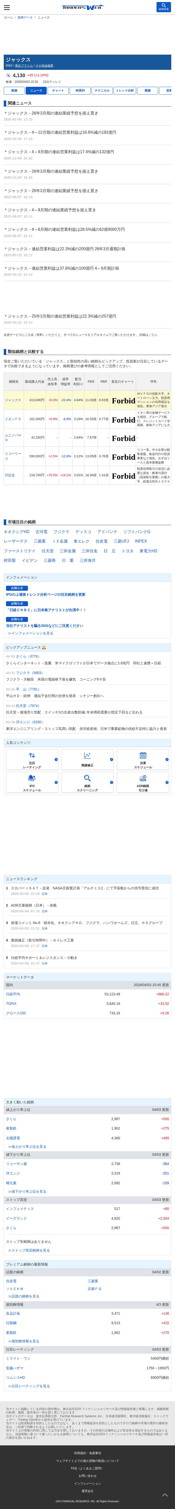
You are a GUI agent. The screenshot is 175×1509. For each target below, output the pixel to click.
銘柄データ (25, 17)
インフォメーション (87, 1483)
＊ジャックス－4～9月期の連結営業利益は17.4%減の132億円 (59, 152)
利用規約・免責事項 (87, 1453)
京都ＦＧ (95, 1289)
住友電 (102, 541)
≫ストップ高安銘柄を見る (29, 1250)
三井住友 (90, 551)
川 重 (68, 560)
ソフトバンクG (136, 532)
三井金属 (68, 551)
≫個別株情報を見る (23, 1341)
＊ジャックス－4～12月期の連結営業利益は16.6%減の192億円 (60, 132)
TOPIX (11, 1004)
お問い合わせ (88, 1476)
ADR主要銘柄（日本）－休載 (34, 905)
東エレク (82, 541)
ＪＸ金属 (60, 541)
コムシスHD (15, 1378)
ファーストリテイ (20, 551)
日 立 (110, 551)
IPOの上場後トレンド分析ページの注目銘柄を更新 (45, 594)
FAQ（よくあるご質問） (87, 1468)
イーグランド (16, 1218)
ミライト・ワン (18, 1358)
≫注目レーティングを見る (29, 1386)
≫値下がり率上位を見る (27, 1191)
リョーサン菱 (16, 1164)
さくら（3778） (28, 656)
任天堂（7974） (28, 706)
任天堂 (48, 551)
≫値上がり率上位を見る (27, 1147)
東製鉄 (11, 1128)
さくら (11, 1119)
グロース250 (16, 1013)
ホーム (8, 17)
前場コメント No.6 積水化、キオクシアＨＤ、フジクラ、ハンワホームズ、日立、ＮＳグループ (87, 923)
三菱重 (40, 541)
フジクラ (61, 532)
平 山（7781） (28, 689)
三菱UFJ (121, 541)
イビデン (30, 560)
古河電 (41, 532)
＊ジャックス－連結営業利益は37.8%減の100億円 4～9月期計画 (61, 268)
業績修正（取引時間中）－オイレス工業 (42, 940)
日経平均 (13, 994)
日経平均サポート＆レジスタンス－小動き (44, 958)
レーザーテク (16, 541)
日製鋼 (11, 1323)
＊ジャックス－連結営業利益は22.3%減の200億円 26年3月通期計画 (64, 249)
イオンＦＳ (13, 419)
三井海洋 (88, 560)
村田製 (10, 560)
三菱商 (50, 560)
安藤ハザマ (14, 1368)
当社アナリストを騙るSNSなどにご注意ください (44, 626)
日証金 (10, 475)
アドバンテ (107, 532)
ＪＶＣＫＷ (14, 1289)
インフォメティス (20, 1209)
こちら (152, 335)
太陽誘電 (13, 1138)
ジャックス (13, 400)
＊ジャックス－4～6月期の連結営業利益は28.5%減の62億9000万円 (64, 229)
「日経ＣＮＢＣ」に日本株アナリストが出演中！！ (46, 610)
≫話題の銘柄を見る (23, 1296)
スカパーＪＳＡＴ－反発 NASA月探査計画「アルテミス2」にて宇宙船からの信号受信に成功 (85, 888)
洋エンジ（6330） (30, 722)
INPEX (141, 541)
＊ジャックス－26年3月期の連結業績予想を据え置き (51, 113)
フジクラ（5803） (30, 673)
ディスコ (83, 532)
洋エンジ (13, 1173)
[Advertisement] (87, 36)
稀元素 (11, 1183)
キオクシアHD (16, 532)
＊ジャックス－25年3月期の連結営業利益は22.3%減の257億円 (60, 316)
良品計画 (13, 1313)
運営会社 (88, 1491)
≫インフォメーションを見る (30, 633)
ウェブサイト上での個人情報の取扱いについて (87, 1461)
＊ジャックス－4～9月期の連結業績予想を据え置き (50, 210)
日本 (45, 894)
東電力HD (148, 551)
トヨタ (128, 551)
